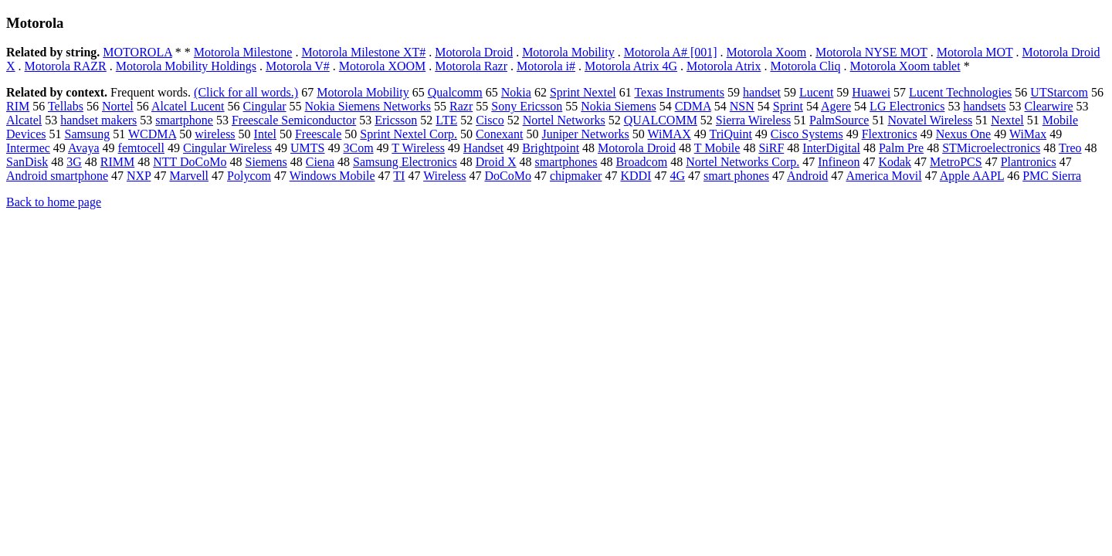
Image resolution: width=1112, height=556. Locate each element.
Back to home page (53, 201)
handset (762, 92)
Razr (461, 106)
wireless (215, 134)
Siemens (266, 161)
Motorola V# (298, 66)
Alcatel (24, 120)
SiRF (771, 147)
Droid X (496, 161)
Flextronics (889, 134)
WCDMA (152, 134)
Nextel (1007, 120)
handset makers (98, 120)
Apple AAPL (972, 175)
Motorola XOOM (382, 66)
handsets (984, 106)
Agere (836, 106)
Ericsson (396, 120)
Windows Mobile (332, 175)
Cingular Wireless (227, 147)
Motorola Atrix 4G (631, 66)
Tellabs (65, 106)
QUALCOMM (660, 120)
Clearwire (1049, 106)
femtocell (141, 147)
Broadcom (641, 161)
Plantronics (1028, 161)
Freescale (318, 134)
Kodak (894, 161)
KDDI (635, 175)
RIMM (117, 161)
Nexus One (964, 134)
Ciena (320, 161)
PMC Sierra (1051, 175)
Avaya (84, 147)
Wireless (444, 175)
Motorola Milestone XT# (363, 52)
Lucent (816, 92)
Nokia (516, 92)
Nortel (118, 106)
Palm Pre (901, 147)
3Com (358, 147)
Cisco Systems (807, 134)
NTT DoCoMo (189, 161)
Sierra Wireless (753, 120)
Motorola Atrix (724, 66)
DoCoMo (507, 175)
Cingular (264, 106)
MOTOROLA (137, 52)
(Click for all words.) (246, 92)
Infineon (838, 161)
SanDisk (27, 161)
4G (677, 175)
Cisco (489, 120)
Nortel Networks (564, 120)
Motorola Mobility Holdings (186, 66)
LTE (446, 120)
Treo (1070, 147)
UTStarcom (1059, 92)
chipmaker (576, 175)
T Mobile (717, 147)
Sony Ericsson (526, 106)
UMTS (307, 147)
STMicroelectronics (991, 147)
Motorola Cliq (805, 66)
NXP (139, 175)
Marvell (188, 175)
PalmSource (839, 120)
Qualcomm (455, 92)
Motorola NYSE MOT (871, 52)
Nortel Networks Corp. (742, 161)
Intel (265, 134)
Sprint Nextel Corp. (408, 134)
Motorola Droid (474, 52)
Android (807, 175)
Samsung (87, 134)
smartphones (566, 161)
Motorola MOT (975, 52)
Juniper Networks (585, 134)
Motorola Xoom (767, 52)
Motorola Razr (471, 66)
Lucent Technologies (960, 92)
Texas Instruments (679, 92)
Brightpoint (550, 147)
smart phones (736, 175)
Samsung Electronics (405, 161)
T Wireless (418, 147)
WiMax (1027, 134)
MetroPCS (956, 161)
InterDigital (831, 147)
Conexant (499, 134)
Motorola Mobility (568, 52)
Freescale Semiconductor (294, 120)
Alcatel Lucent (188, 106)
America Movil (883, 175)
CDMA (693, 106)
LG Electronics (907, 106)
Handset (483, 147)
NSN (742, 106)
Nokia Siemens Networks (368, 106)
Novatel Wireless (929, 120)
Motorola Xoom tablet (905, 66)
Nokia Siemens (618, 106)
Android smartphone (57, 175)
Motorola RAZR (66, 66)
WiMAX (668, 134)
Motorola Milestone (243, 52)
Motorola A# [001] (670, 52)
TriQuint (730, 134)
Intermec (28, 147)
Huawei (871, 92)
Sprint (788, 106)
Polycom (249, 175)
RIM (17, 106)
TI (399, 175)
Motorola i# (546, 66)
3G (74, 161)
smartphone (184, 120)
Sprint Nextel (583, 92)
